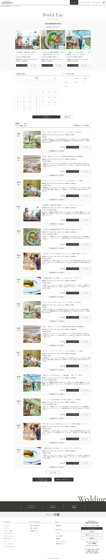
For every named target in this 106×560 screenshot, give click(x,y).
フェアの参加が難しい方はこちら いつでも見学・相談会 (42, 479)
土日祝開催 (75, 78)
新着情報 (58, 525)
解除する (67, 117)
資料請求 (74, 506)
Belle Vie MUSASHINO (6, 6)
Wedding (74, 2)
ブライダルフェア (32, 506)
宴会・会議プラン (34, 528)
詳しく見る (33, 65)
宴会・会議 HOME (34, 525)
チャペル (6, 528)
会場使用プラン (34, 530)
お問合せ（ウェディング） (92, 535)
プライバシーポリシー (61, 541)
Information (96, 2)
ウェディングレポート (9, 546)
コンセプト (7, 525)
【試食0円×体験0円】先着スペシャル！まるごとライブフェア (27, 53)
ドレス (6, 541)
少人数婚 (66, 82)
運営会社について (60, 543)
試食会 (66, 86)
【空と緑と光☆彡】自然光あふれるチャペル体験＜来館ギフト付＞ (64, 254)
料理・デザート (8, 538)
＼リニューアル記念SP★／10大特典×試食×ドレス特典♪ (61, 399)
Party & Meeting (85, 2)
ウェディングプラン (9, 536)
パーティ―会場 (8, 530)
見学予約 (53, 506)
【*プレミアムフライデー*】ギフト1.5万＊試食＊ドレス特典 (62, 181)
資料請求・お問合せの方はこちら (64, 479)
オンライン (85, 82)
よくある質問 (59, 536)
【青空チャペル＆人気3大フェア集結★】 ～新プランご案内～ (78, 53)
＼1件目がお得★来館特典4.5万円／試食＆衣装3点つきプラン (52, 53)
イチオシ (66, 78)
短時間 (75, 82)
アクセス (58, 533)
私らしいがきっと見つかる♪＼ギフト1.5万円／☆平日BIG (61, 132)
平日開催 (85, 78)
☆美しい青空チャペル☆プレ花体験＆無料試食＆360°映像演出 (63, 156)
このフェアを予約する (21, 65)
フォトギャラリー (8, 544)
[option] (27, 39)
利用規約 (58, 538)
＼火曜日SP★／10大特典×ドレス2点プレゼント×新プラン (62, 278)
